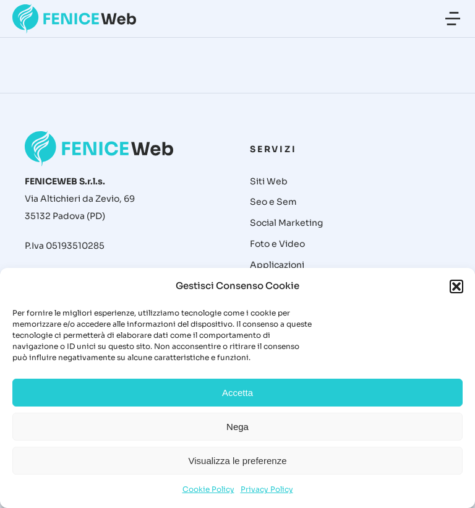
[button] (456, 286)
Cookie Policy (208, 489)
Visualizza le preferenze (238, 460)
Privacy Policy (267, 489)
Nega (237, 426)
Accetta (237, 392)
